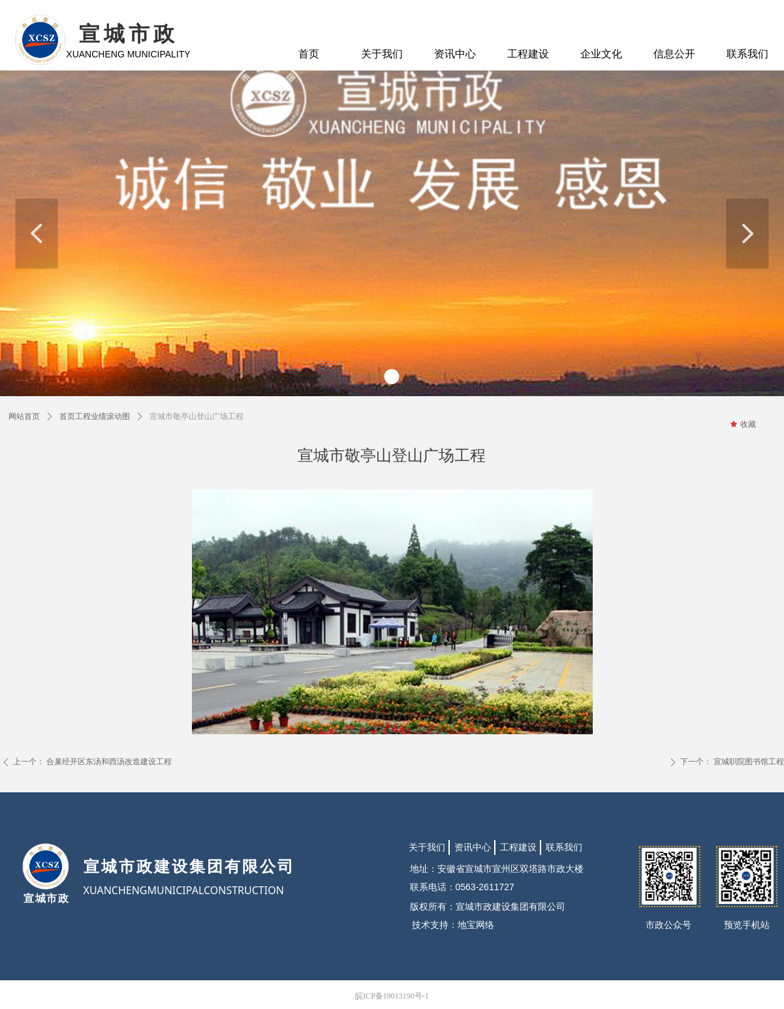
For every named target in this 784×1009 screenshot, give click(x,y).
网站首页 (24, 416)
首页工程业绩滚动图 (94, 416)
